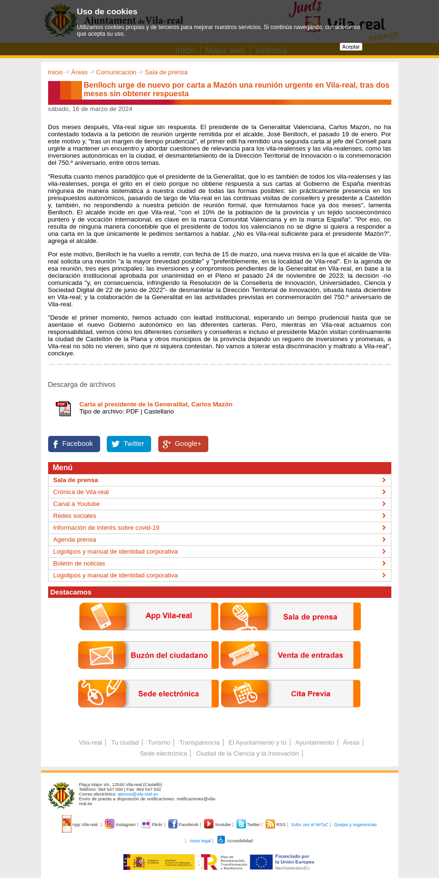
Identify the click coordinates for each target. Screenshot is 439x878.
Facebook (77, 443)
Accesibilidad (234, 840)
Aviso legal (200, 840)
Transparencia (199, 742)
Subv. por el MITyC (310, 824)
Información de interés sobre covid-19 (106, 527)
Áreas (79, 72)
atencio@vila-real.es (138, 794)
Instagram (121, 824)
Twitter (133, 443)
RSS (275, 824)
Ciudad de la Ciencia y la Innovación (247, 753)
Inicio (55, 72)
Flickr (152, 824)
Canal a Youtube (76, 503)
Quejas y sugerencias (355, 824)
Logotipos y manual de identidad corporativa (115, 551)
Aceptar (351, 47)
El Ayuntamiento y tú (257, 742)
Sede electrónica (163, 753)
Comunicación (116, 72)
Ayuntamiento (315, 742)
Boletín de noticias (79, 563)
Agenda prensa (74, 539)
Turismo (159, 742)
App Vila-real (80, 824)
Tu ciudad (125, 742)
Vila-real (90, 742)
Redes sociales (74, 515)
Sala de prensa (166, 72)
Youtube (218, 824)
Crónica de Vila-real (81, 491)
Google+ (188, 443)
